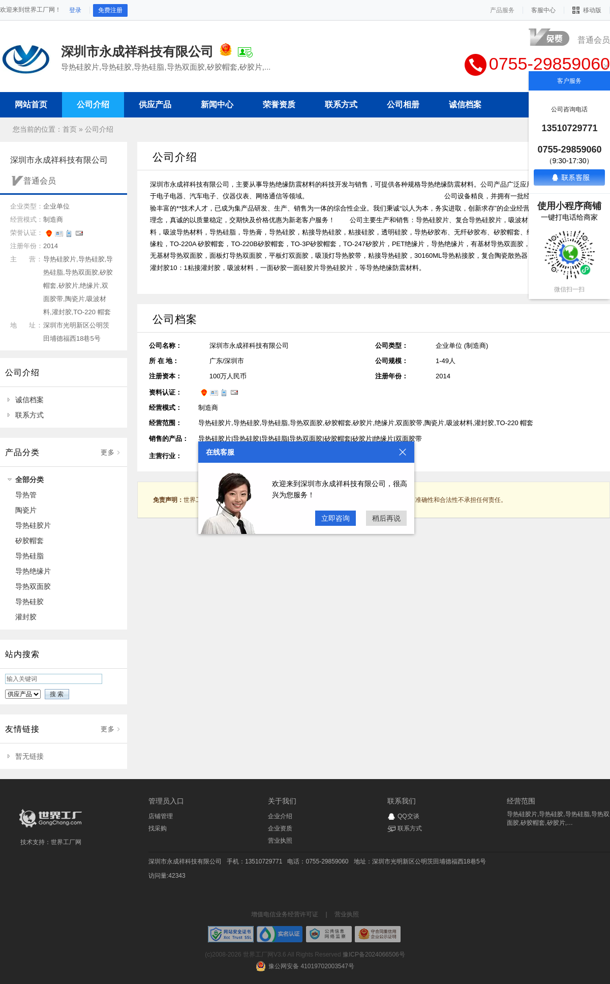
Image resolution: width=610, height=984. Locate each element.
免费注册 (110, 10)
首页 (70, 129)
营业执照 (280, 840)
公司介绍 (99, 129)
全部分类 (29, 479)
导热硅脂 (29, 556)
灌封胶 (26, 617)
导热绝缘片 (33, 571)
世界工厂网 (66, 842)
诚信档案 (29, 400)
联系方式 (29, 415)
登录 (75, 10)
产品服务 (502, 10)
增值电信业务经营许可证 (284, 914)
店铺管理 (160, 816)
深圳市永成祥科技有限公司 (185, 861)
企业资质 (280, 828)
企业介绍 (280, 816)
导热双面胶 (33, 586)
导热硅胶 (29, 602)
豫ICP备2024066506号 (374, 954)
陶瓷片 (26, 510)
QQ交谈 (408, 816)
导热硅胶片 (33, 525)
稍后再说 (386, 518)
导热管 (26, 495)
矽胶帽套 (29, 540)
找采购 (157, 828)
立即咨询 (335, 518)
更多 (108, 452)
